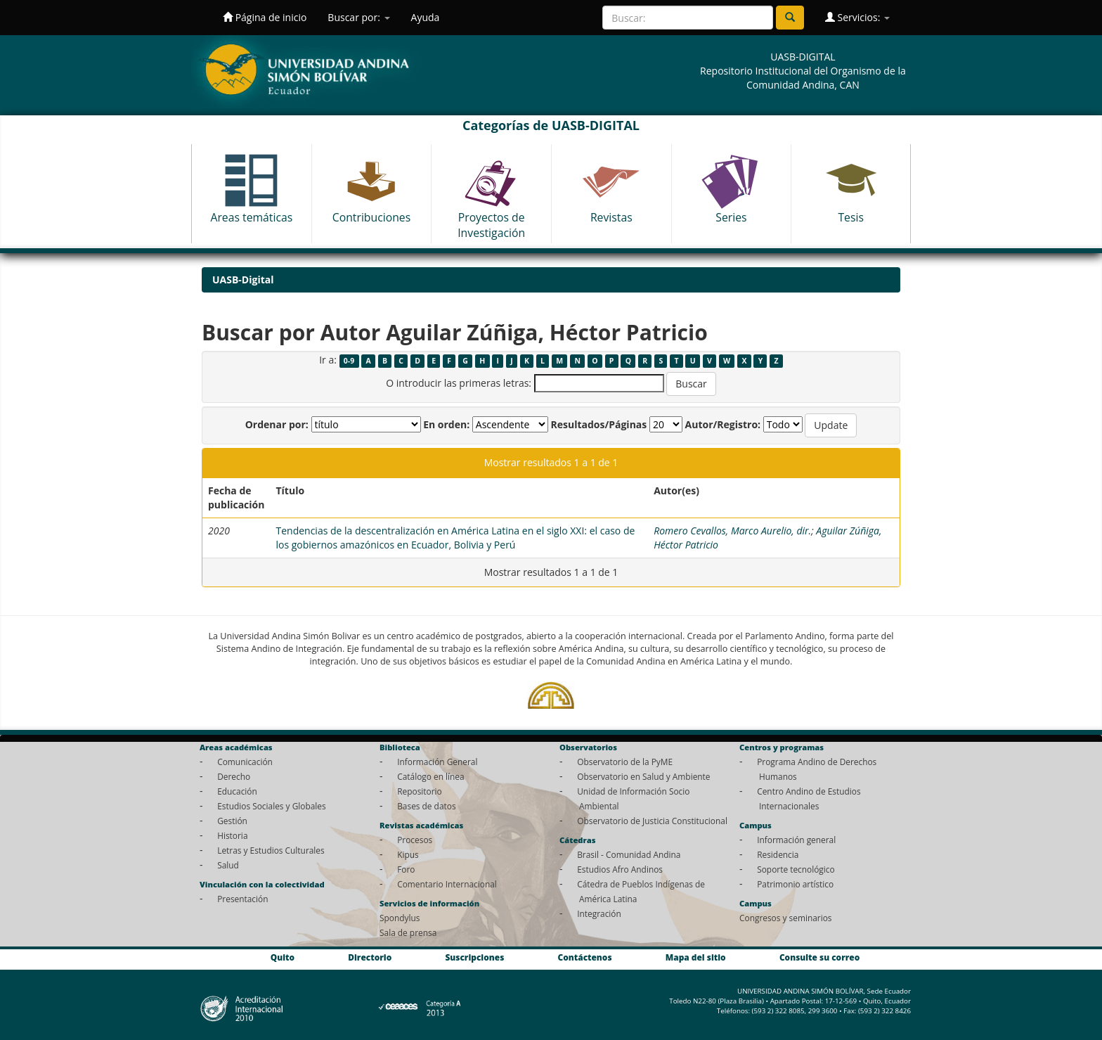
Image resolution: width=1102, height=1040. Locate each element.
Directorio (369, 957)
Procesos (414, 839)
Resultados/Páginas (598, 424)
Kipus (408, 854)
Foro (406, 869)
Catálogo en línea (430, 776)
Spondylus (400, 917)
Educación (237, 791)
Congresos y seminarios (785, 917)
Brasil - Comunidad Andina (628, 854)
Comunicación (245, 761)
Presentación (242, 898)
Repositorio (419, 791)
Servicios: (857, 17)
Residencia (777, 854)
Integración (599, 913)
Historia (232, 835)
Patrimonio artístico (795, 884)
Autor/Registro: (723, 424)
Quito (282, 957)
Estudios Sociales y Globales (271, 805)
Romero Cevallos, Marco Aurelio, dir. (732, 530)
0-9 (349, 361)
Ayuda (425, 17)
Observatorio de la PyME (625, 761)
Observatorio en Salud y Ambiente (643, 776)
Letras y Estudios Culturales (271, 850)
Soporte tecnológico (795, 869)
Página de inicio (264, 17)
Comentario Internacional (447, 884)
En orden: (446, 424)
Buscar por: (358, 17)
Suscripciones (474, 957)
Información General (437, 761)
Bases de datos (426, 805)
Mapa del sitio (696, 957)
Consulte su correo (819, 957)
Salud (228, 865)
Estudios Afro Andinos (620, 869)
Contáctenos (585, 957)
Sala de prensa (408, 932)
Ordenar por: (277, 424)
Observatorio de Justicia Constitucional (652, 820)
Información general (796, 839)
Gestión (232, 820)
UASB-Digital (243, 279)
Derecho (233, 776)
